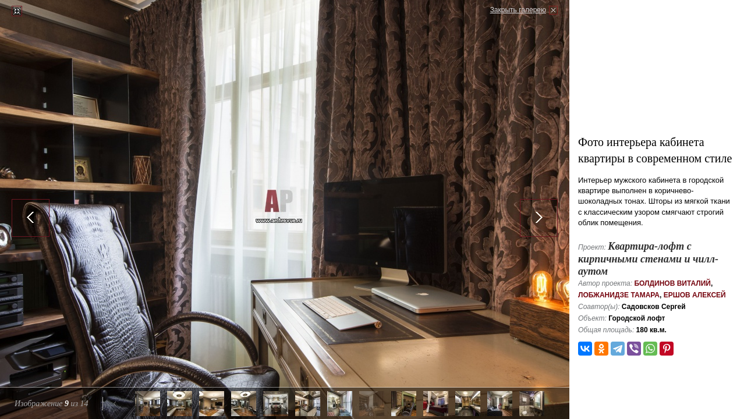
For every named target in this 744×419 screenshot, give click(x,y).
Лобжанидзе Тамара (619, 295)
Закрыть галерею (518, 10)
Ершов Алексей (695, 295)
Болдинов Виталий (672, 283)
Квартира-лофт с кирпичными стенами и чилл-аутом (648, 258)
